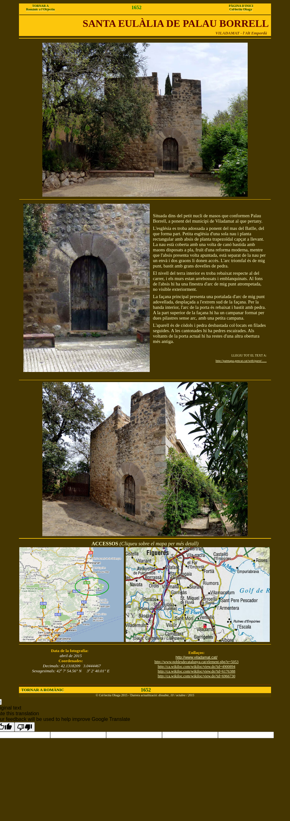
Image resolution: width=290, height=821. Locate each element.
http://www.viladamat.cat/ (197, 657)
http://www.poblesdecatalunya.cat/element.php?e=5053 (196, 662)
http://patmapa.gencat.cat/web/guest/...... (241, 361)
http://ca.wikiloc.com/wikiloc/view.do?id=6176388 (196, 671)
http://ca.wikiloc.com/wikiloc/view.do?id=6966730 (196, 676)
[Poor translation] (25, 727)
